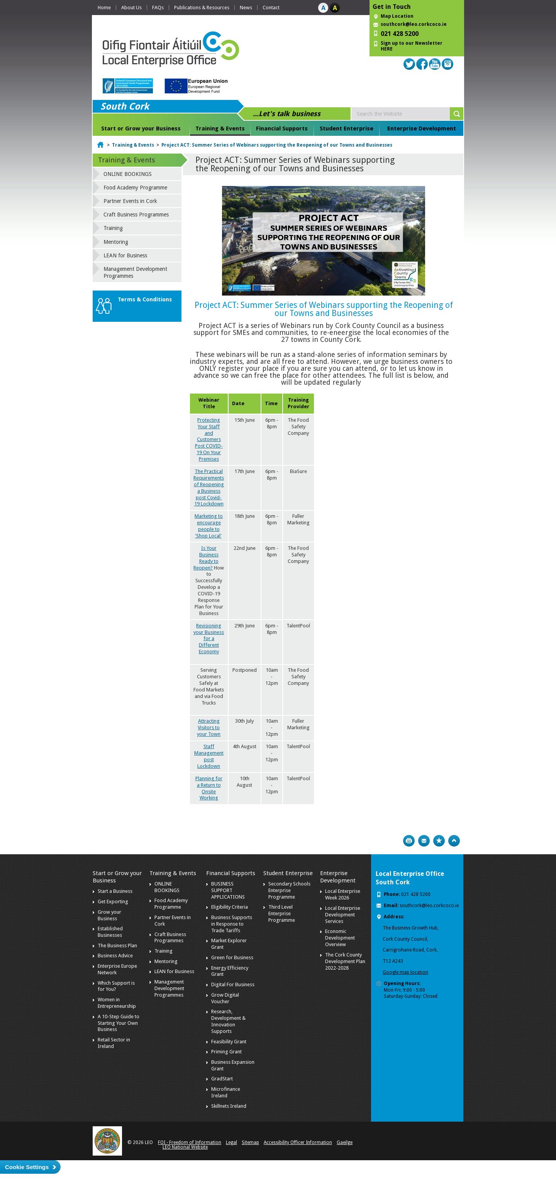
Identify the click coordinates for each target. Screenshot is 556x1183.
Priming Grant (226, 1052)
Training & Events (220, 128)
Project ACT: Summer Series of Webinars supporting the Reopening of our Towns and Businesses (276, 145)
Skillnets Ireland (228, 1106)
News (246, 7)
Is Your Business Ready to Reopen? (206, 558)
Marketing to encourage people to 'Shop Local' (209, 526)
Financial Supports (282, 128)
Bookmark (439, 841)
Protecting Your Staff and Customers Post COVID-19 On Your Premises (209, 439)
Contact (271, 7)
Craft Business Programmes (136, 214)
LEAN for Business (125, 255)
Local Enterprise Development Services (342, 914)
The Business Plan (117, 945)
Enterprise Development (421, 128)
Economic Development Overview (340, 937)
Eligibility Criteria (229, 907)
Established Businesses (110, 932)
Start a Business (115, 891)
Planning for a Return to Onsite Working (208, 788)
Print (409, 841)
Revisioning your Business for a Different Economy (208, 639)
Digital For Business (232, 984)
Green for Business (232, 957)
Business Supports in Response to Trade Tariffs (231, 923)
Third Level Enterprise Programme (281, 913)
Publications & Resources (201, 7)
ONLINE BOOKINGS (127, 174)
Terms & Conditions (145, 299)
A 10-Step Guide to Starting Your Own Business (118, 1023)
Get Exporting (113, 901)
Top (454, 841)
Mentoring (115, 242)
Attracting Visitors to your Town (208, 727)
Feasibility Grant (228, 1041)
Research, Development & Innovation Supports (228, 1021)
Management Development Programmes (135, 272)
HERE (387, 49)
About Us (131, 7)
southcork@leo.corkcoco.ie (414, 24)
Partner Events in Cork (130, 201)
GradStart (222, 1079)
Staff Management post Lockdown (209, 756)
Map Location (397, 16)
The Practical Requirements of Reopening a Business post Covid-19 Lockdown (208, 487)
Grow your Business (109, 915)
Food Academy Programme (135, 187)
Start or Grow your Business (141, 128)
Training (113, 228)
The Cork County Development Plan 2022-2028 (345, 961)
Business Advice (115, 955)
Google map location (405, 972)
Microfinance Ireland (225, 1092)
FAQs (158, 7)
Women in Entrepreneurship (117, 1003)
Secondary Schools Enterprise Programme (289, 890)
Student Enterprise (346, 128)
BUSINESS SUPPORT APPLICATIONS (228, 890)
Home (104, 7)
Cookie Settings (27, 1167)
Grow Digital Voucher (225, 998)
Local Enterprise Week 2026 (342, 894)
